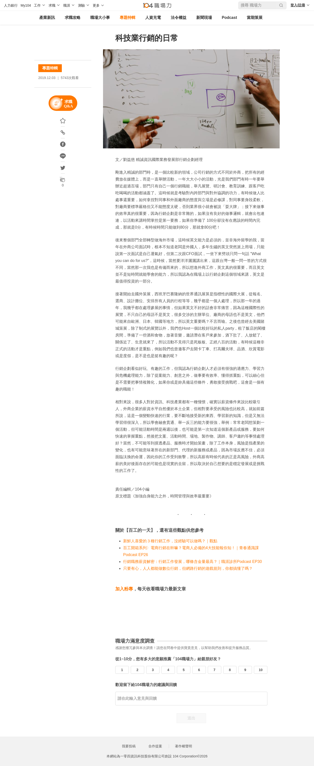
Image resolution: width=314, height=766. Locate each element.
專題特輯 (127, 17)
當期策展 (254, 17)
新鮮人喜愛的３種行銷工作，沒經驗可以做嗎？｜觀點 (170, 541)
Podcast (229, 17)
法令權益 (178, 17)
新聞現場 (204, 17)
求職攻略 (72, 17)
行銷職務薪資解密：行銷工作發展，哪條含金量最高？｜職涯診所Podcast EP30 (192, 561)
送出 (191, 718)
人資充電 (153, 17)
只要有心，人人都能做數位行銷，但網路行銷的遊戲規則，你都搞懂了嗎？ (188, 568)
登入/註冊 (297, 5)
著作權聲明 (183, 746)
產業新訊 (47, 17)
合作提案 (155, 746)
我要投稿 (129, 746)
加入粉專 (124, 588)
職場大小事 (100, 17)
